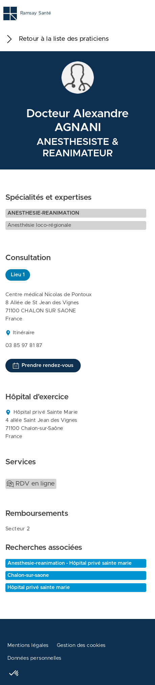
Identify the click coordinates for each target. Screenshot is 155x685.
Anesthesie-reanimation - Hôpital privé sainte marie (69, 563)
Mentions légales (28, 645)
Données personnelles (34, 658)
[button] (14, 673)
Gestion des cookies (81, 645)
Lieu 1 (18, 274)
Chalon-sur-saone (28, 575)
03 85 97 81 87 (24, 345)
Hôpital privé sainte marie (38, 587)
